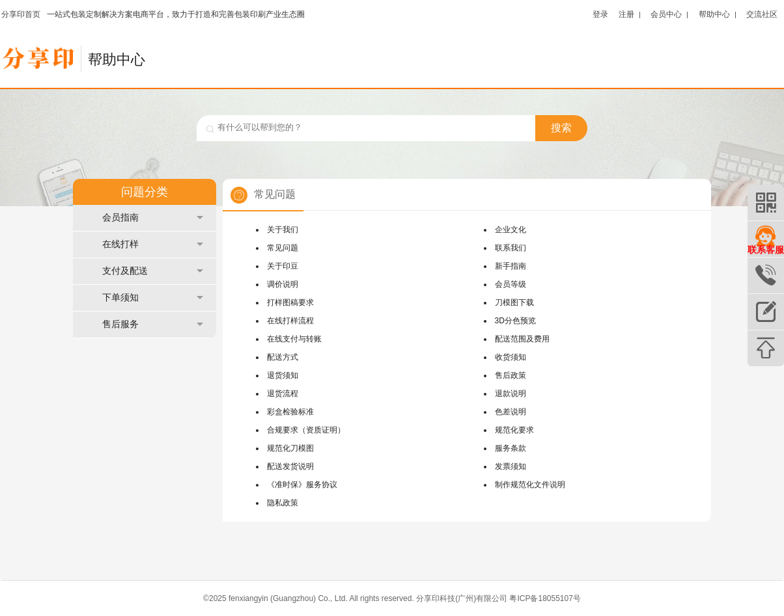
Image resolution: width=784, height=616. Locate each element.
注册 (626, 14)
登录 (600, 14)
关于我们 (282, 229)
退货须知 (282, 375)
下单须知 (152, 297)
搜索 (561, 127)
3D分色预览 (515, 320)
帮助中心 (714, 14)
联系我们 (510, 247)
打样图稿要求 (290, 302)
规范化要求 (514, 430)
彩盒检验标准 (290, 411)
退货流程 (282, 393)
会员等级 (510, 284)
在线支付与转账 (294, 338)
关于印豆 (282, 266)
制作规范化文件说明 (530, 484)
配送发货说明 (290, 466)
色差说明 (510, 411)
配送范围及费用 (522, 338)
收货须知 (510, 357)
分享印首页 (20, 14)
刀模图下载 (514, 302)
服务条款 (510, 448)
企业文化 (510, 229)
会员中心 (666, 14)
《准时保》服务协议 (302, 484)
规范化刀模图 (290, 448)
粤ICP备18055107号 (544, 598)
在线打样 (152, 244)
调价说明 (282, 284)
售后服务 (152, 324)
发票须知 (510, 466)
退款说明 (510, 393)
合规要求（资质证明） (306, 430)
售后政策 (510, 375)
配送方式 (282, 357)
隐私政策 (282, 502)
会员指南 (152, 217)
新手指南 (510, 266)
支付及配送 (152, 271)
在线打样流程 (290, 320)
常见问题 (282, 247)
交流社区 (761, 14)
